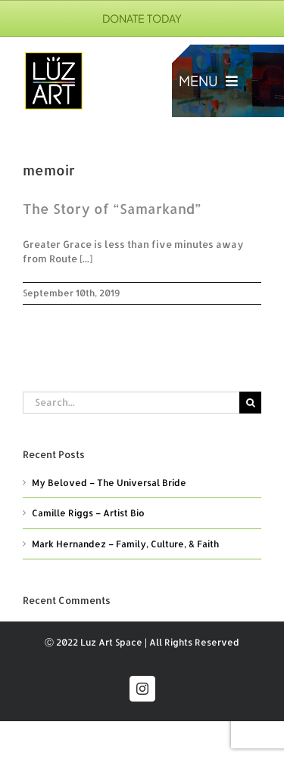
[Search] (250, 403)
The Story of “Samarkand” (112, 208)
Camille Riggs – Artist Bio (88, 513)
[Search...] (131, 403)
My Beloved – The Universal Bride (109, 482)
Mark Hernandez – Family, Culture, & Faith (125, 544)
